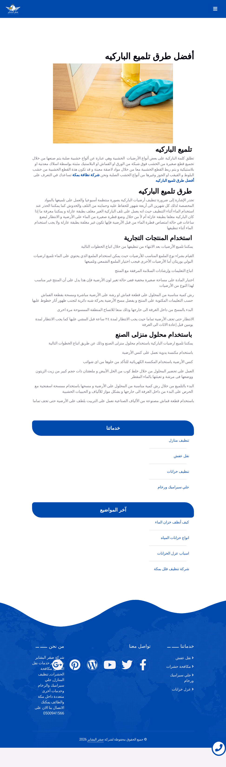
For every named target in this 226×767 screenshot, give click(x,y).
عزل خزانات (181, 689)
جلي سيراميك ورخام (182, 678)
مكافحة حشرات (178, 666)
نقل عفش (183, 658)
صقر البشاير (95, 739)
